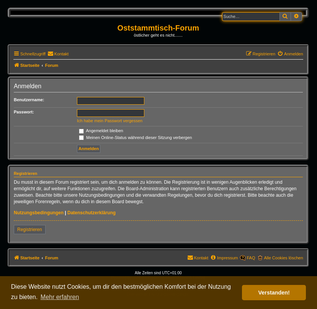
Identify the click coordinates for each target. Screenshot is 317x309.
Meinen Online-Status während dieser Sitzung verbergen (135, 137)
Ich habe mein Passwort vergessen (109, 120)
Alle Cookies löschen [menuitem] (283, 258)
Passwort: (24, 112)
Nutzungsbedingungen (39, 212)
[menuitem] (58, 53)
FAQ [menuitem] (251, 258)
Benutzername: (29, 99)
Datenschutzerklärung (91, 212)
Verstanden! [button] (274, 293)
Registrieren (29, 229)
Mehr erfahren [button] (60, 297)
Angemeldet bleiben (101, 130)
